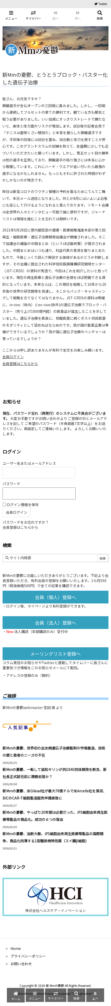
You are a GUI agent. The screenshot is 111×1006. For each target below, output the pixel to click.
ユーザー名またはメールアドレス (29, 463)
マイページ (36, 606)
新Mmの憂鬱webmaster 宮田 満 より (33, 707)
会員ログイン (13, 356)
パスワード (11, 483)
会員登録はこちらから (20, 363)
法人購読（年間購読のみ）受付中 (41, 631)
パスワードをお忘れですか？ (26, 522)
